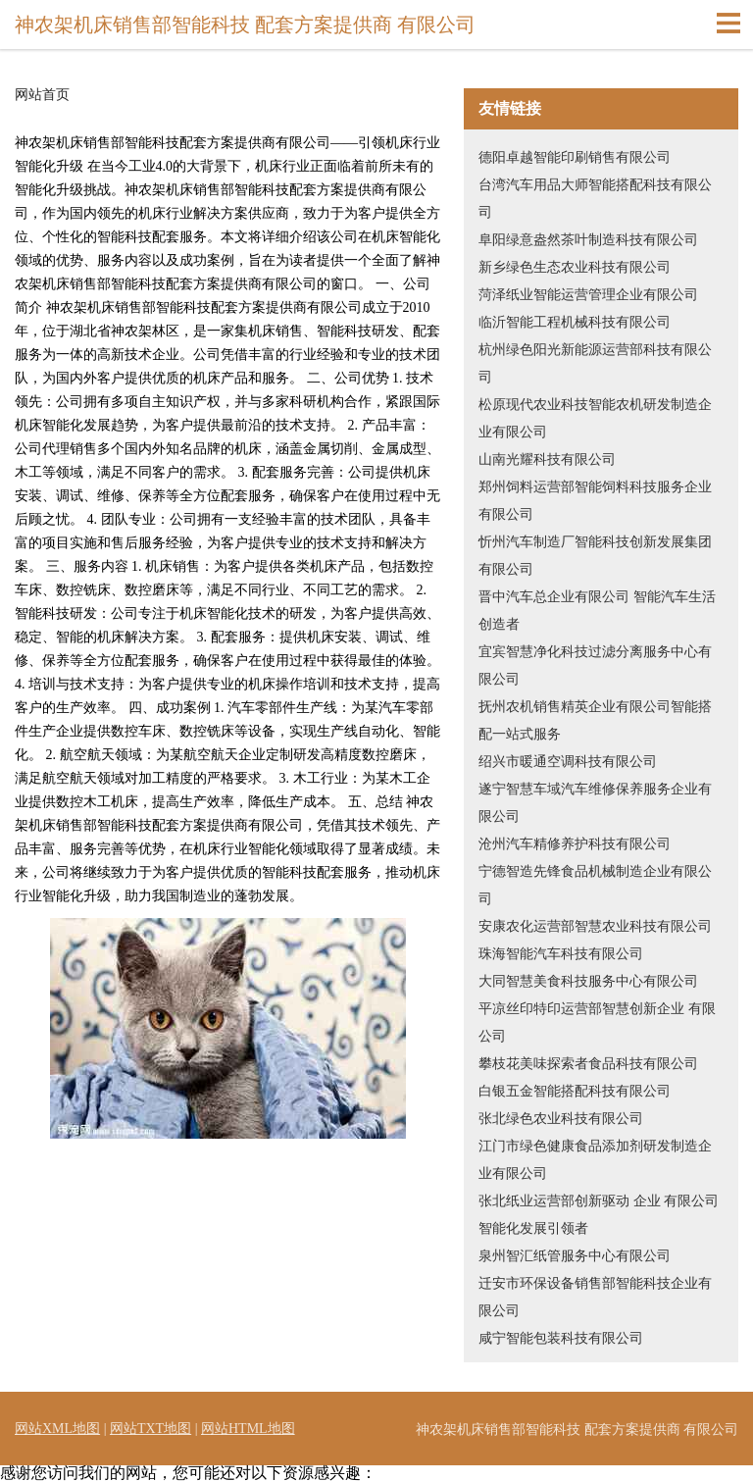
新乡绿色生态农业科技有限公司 (574, 267)
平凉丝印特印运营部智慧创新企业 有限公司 (597, 1022)
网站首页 (42, 95)
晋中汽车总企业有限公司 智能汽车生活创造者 (597, 610)
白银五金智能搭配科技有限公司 (574, 1091)
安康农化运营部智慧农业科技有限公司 (595, 926)
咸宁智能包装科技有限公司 (560, 1338)
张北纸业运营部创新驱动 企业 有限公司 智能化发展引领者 (598, 1215)
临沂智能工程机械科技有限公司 (574, 322)
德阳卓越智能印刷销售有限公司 (574, 157)
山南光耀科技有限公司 (547, 459)
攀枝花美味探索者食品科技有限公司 (588, 1063)
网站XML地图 (57, 1428)
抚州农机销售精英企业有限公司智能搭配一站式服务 (595, 720)
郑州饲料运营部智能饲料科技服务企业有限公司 (595, 501)
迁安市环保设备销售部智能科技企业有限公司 (595, 1297)
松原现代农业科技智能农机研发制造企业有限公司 (595, 418)
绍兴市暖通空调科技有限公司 (567, 761)
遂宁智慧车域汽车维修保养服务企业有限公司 (595, 803)
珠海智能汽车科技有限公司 (560, 953)
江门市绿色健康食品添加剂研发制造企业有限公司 (595, 1160)
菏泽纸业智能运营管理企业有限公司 (588, 294)
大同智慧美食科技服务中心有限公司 (588, 981)
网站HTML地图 (248, 1428)
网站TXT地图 (150, 1428)
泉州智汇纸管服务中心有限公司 (574, 1256)
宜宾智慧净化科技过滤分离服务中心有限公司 (595, 665)
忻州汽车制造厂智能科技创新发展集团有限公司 (595, 556)
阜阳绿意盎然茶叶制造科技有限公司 (588, 239)
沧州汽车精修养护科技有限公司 (574, 844)
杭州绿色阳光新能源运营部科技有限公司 (595, 363)
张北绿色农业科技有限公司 (560, 1118)
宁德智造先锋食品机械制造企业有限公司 (595, 885)
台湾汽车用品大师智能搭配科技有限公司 (595, 199)
